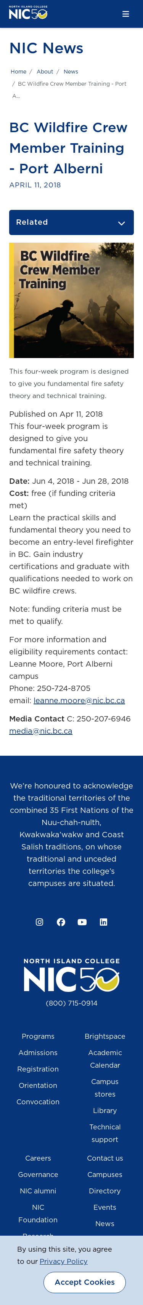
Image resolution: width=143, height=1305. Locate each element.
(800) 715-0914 (72, 1003)
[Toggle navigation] (126, 14)
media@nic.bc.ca (40, 731)
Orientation (38, 1086)
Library (105, 1111)
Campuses (104, 1175)
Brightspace (105, 1036)
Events (104, 1207)
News (71, 72)
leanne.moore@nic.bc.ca (79, 701)
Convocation (37, 1102)
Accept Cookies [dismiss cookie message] (85, 1282)
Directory (105, 1191)
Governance (38, 1175)
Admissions (38, 1053)
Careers (38, 1158)
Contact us (105, 1158)
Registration (38, 1069)
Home (18, 72)
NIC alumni (38, 1191)
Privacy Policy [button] (64, 1262)
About (45, 72)
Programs (38, 1036)
